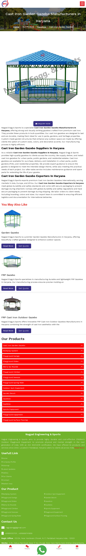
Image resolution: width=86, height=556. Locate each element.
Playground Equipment (13, 415)
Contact (5, 480)
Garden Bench (9, 393)
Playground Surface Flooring (15, 420)
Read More (8, 246)
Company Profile (8, 462)
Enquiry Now (43, 124)
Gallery (4, 473)
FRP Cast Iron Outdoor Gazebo (19, 317)
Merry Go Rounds (10, 367)
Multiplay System (10, 351)
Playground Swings (11, 356)
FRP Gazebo (8, 275)
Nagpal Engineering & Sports (43, 434)
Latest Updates (8, 469)
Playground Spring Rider (13, 383)
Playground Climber (11, 372)
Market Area (6, 484)
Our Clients (6, 476)
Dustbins (6, 404)
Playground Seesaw (11, 377)
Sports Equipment (11, 409)
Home (16, 27)
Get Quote (24, 246)
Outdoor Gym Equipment (13, 388)
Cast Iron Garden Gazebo (14, 345)
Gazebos (41, 27)
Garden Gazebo (10, 232)
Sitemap (5, 465)
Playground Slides (10, 361)
